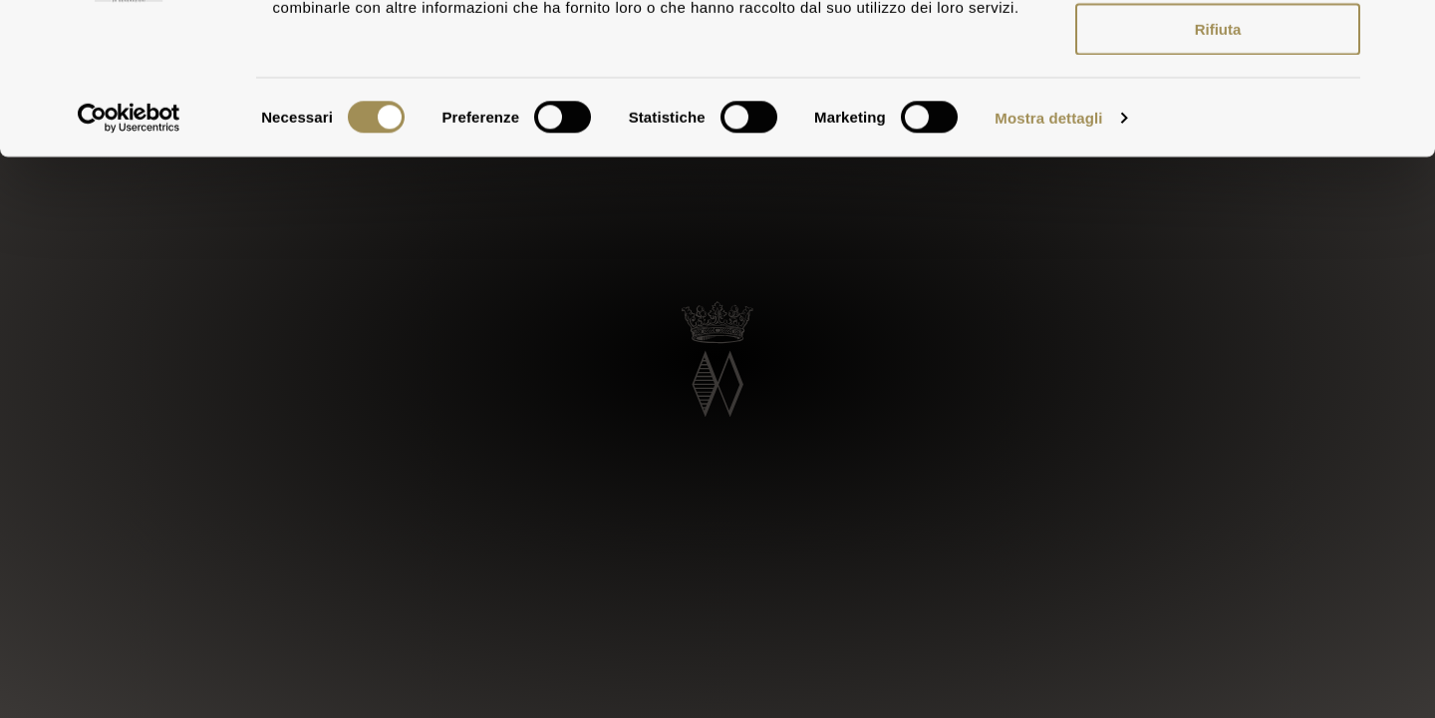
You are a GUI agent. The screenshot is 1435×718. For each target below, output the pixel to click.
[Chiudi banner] (1404, 31)
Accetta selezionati (1217, 108)
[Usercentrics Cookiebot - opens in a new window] (129, 255)
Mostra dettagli (1048, 254)
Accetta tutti (1218, 49)
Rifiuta (1218, 167)
